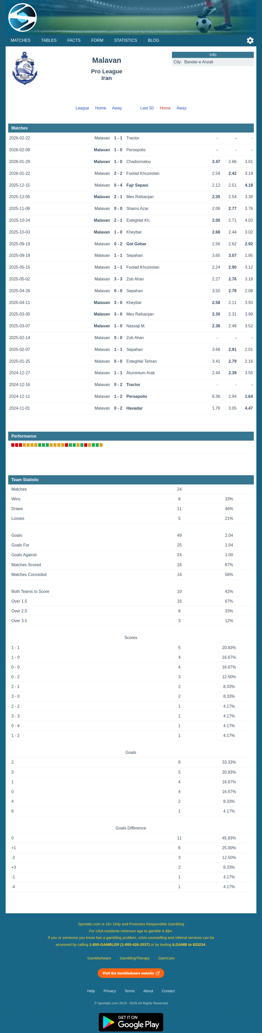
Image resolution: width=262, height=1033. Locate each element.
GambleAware (99, 958)
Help (91, 991)
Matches (20, 40)
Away (117, 108)
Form (97, 40)
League (82, 108)
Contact (168, 991)
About (148, 991)
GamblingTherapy (135, 958)
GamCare (166, 958)
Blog (153, 40)
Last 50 (147, 108)
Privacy (110, 991)
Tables (49, 40)
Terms (130, 991)
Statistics (125, 40)
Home (100, 108)
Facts (74, 40)
